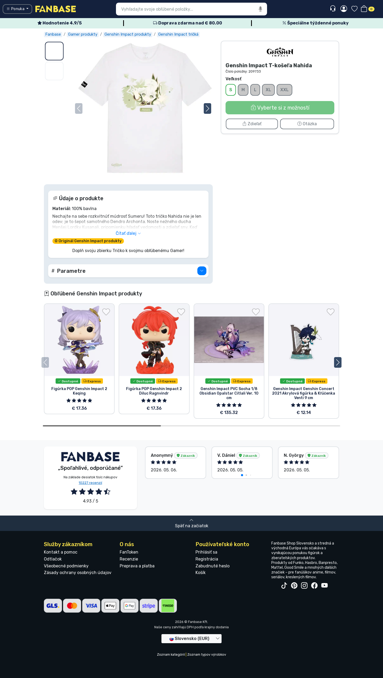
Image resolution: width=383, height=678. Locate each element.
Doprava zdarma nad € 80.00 (187, 23)
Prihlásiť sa (206, 552)
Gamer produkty (82, 34)
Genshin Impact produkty (128, 34)
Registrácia (206, 559)
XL (268, 89)
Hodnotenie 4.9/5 (60, 23)
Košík (200, 572)
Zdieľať (251, 123)
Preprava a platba (137, 565)
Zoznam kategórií (171, 654)
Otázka (307, 123)
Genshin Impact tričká (178, 34)
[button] (207, 108)
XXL (284, 89)
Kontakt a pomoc (60, 552)
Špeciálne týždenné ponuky (315, 23)
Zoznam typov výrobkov (206, 654)
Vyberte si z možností (280, 107)
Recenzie (129, 559)
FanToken (129, 552)
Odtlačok (53, 559)
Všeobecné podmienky (66, 565)
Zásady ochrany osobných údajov (77, 572)
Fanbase (53, 34)
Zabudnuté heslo (212, 565)
